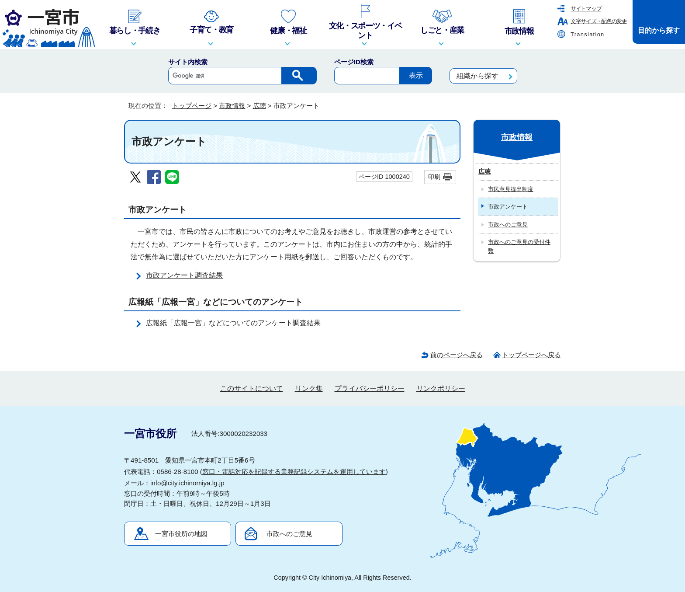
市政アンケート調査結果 (184, 275)
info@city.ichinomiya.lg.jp (187, 483)
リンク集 (309, 388)
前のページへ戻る (456, 355)
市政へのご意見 (508, 224)
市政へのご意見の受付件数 (519, 246)
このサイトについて (251, 388)
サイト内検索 (188, 62)
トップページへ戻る (531, 355)
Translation (588, 34)
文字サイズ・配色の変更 (599, 21)
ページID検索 (354, 62)
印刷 (434, 176)
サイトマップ (586, 8)
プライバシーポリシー (370, 388)
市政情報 (232, 105)
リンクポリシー (440, 388)
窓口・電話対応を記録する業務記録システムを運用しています (294, 471)
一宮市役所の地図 (181, 533)
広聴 (259, 105)
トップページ (191, 105)
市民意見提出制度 (510, 189)
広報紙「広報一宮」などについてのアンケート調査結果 (233, 323)
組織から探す (477, 76)
